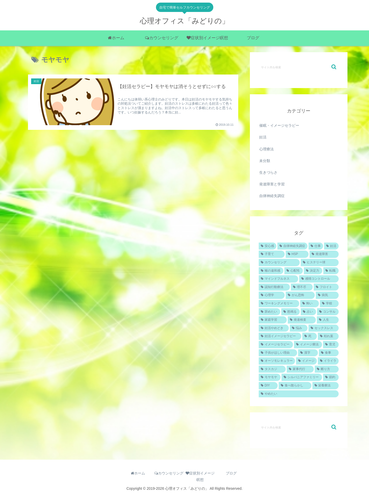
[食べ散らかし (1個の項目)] (295, 385)
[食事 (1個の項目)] (329, 353)
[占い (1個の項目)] (308, 312)
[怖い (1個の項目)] (309, 303)
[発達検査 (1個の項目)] (302, 320)
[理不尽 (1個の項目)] (302, 287)
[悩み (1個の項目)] (299, 328)
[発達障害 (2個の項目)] (324, 254)
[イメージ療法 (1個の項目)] (308, 344)
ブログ (231, 473)
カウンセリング (168, 473)
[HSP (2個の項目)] (297, 254)
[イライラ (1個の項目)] (328, 361)
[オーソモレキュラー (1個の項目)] (277, 361)
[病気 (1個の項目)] (327, 295)
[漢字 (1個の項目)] (308, 353)
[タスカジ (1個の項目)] (272, 369)
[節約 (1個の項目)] (331, 377)
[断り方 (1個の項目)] (327, 369)
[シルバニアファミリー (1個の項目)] (302, 377)
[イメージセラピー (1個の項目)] (276, 344)
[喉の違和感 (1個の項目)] (271, 270)
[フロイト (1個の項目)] (326, 287)
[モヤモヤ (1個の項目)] (270, 377)
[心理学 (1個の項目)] (272, 295)
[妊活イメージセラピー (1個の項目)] (280, 336)
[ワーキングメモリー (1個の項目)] (279, 303)
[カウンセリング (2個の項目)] (279, 262)
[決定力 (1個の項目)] (313, 270)
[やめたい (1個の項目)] (299, 394)
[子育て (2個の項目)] (272, 254)
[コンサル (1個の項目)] (328, 312)
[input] (298, 67)
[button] (333, 67)
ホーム (138, 473)
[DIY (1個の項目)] (268, 385)
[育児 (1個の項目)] (331, 344)
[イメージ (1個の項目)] (306, 361)
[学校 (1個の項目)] (329, 303)
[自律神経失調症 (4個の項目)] (292, 246)
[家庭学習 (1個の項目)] (273, 320)
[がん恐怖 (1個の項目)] (300, 295)
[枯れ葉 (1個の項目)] (328, 336)
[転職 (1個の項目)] (331, 270)
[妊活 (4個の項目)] (331, 246)
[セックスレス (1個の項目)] (324, 328)
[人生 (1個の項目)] (328, 320)
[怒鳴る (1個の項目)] (290, 312)
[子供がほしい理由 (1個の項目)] (278, 353)
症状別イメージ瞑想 (200, 476)
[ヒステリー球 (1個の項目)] (320, 262)
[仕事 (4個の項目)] (316, 246)
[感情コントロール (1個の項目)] (319, 279)
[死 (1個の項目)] (309, 336)
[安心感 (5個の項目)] (267, 246)
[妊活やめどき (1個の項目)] (274, 328)
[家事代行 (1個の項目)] (300, 369)
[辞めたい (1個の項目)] (269, 312)
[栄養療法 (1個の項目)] (325, 385)
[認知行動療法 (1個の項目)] (274, 287)
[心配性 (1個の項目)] (293, 270)
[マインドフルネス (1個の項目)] (278, 279)
